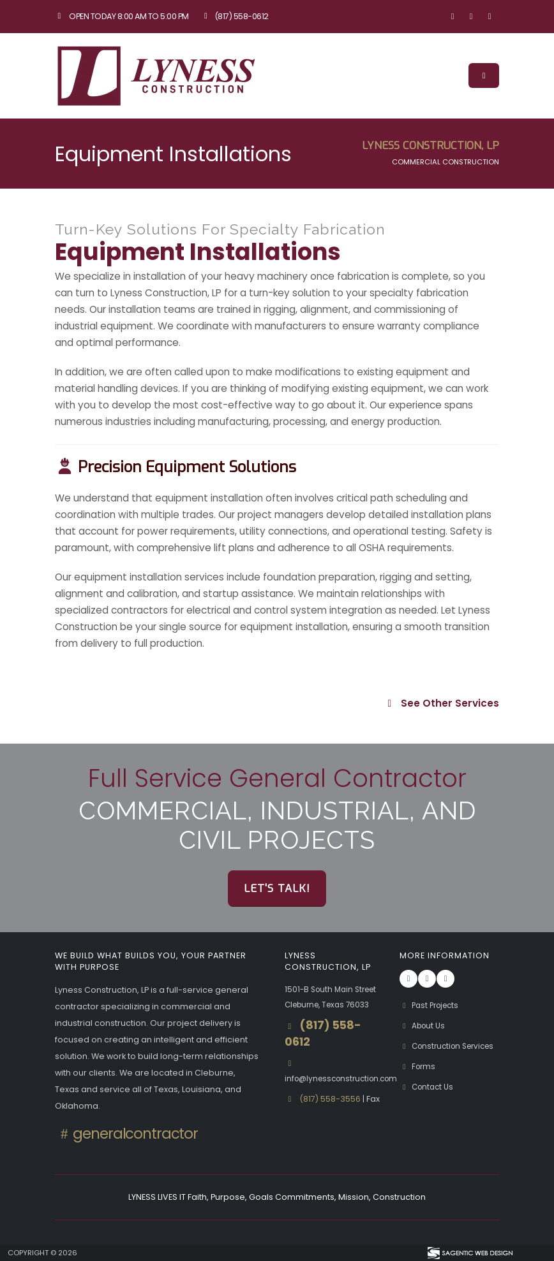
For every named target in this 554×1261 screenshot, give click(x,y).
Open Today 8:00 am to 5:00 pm (122, 16)
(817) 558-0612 (235, 16)
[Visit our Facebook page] (452, 16)
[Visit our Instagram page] (471, 16)
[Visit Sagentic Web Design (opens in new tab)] (469, 1252)
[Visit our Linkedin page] (489, 16)
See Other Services (441, 703)
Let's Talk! (277, 888)
